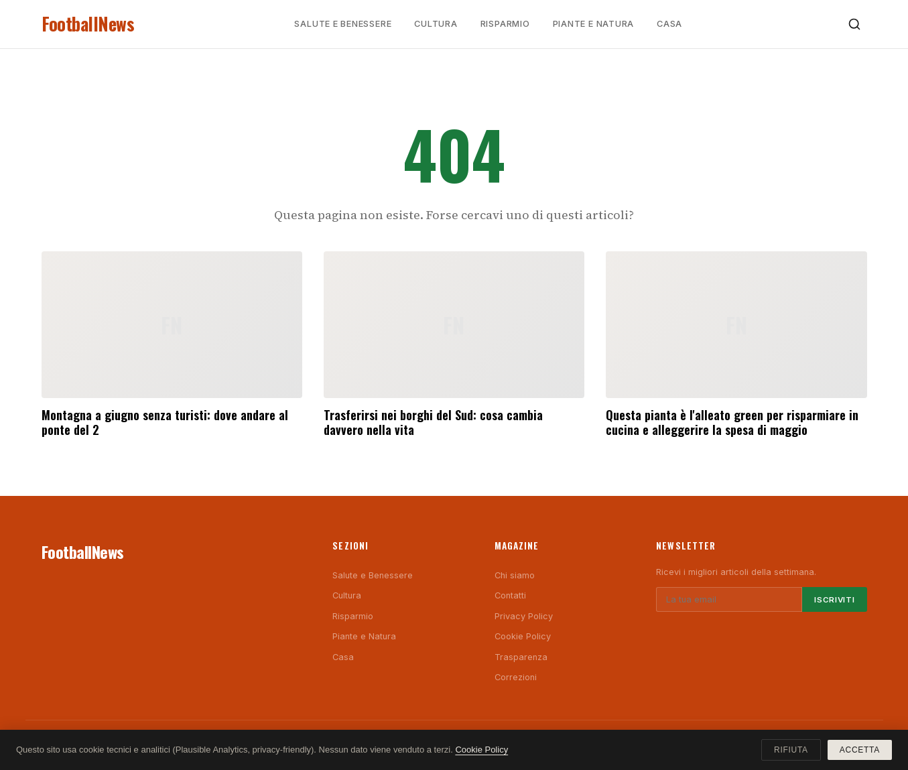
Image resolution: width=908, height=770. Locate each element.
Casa (669, 24)
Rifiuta (791, 750)
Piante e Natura (594, 24)
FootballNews (88, 24)
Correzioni (516, 677)
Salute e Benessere (342, 24)
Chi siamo (515, 575)
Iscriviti (834, 599)
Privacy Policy (524, 616)
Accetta (860, 750)
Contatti (510, 595)
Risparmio (505, 24)
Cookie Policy (523, 636)
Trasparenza (521, 657)
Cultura (435, 24)
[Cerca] (854, 24)
